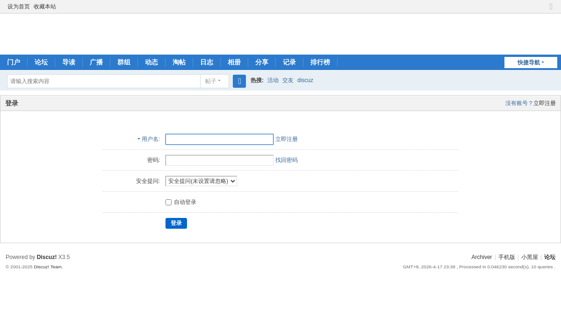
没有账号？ (519, 103)
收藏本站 (45, 6)
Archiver (482, 257)
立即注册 (544, 103)
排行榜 (320, 62)
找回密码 (286, 160)
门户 (13, 62)
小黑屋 (529, 257)
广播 (96, 62)
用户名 (150, 139)
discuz (305, 80)
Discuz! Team (48, 266)
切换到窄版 (551, 10)
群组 (123, 62)
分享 (261, 62)
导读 (68, 62)
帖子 (210, 81)
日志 (206, 62)
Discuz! (47, 257)
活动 (273, 80)
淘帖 (179, 62)
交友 (288, 80)
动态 (151, 62)
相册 (234, 62)
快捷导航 (529, 62)
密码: (153, 160)
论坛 (41, 62)
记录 (289, 62)
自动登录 (180, 202)
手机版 (506, 257)
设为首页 (18, 6)
